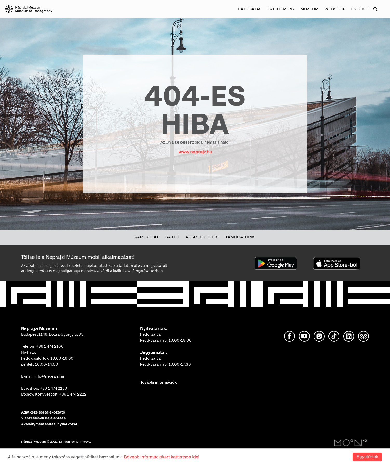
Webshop (334, 9)
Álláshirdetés (202, 237)
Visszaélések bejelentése (43, 418)
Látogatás (250, 9)
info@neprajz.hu (49, 376)
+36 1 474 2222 (72, 394)
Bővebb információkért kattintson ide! (161, 457)
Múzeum (309, 9)
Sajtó (172, 237)
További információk (158, 382)
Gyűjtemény (281, 9)
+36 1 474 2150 (53, 388)
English (360, 9)
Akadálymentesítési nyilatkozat (49, 424)
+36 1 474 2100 (50, 346)
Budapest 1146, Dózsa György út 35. (52, 334)
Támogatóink (240, 237)
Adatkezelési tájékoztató (43, 412)
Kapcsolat (147, 237)
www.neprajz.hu (195, 152)
